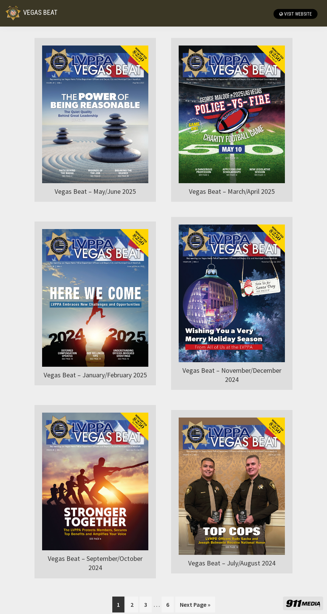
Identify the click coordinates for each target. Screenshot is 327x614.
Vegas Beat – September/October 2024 (95, 563)
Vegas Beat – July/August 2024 (231, 563)
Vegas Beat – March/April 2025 (232, 191)
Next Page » (195, 605)
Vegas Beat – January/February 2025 (95, 375)
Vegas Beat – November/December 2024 (231, 375)
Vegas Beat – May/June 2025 (95, 191)
